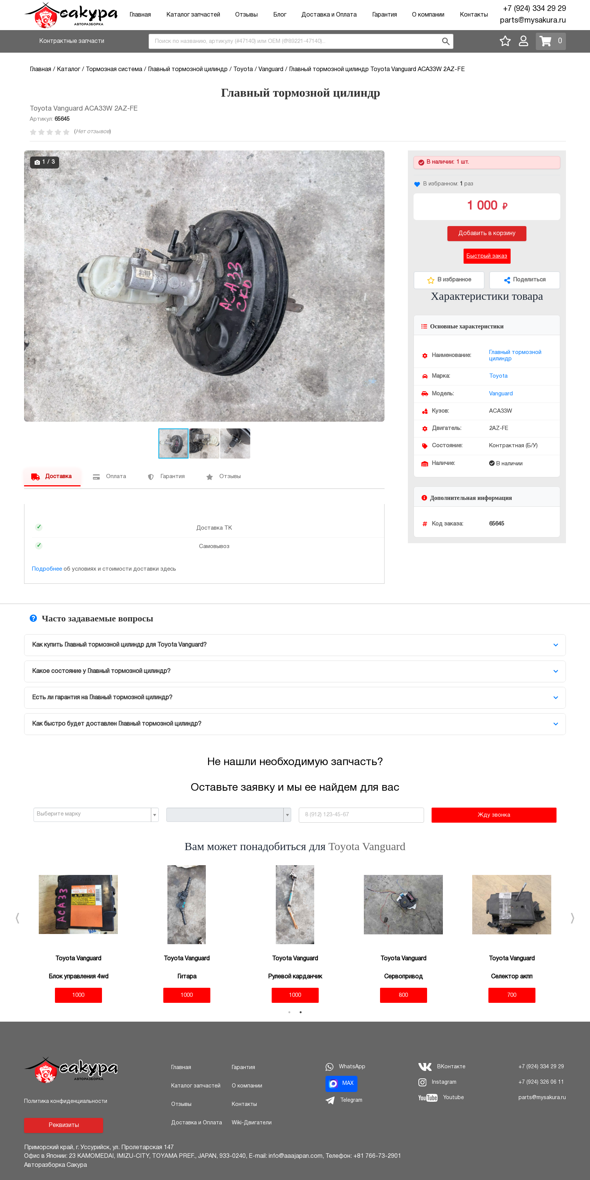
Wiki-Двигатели (252, 1123)
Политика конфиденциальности (65, 1101)
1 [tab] (289, 1012)
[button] (378, 157)
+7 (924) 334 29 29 (534, 9)
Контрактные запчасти (71, 41)
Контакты (474, 15)
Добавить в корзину (486, 233)
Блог (279, 15)
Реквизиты (64, 1125)
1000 (78, 995)
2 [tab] (300, 1012)
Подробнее (47, 569)
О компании (428, 15)
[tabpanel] (78, 934)
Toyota (498, 376)
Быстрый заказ (487, 256)
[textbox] (93, 814)
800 (403, 995)
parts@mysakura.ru (533, 20)
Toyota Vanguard (367, 846)
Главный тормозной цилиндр (515, 355)
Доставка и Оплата (329, 15)
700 (511, 995)
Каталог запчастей (193, 15)
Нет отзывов (92, 131)
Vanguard (501, 393)
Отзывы (246, 15)
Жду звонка (494, 815)
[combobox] (301, 41)
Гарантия (384, 15)
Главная (140, 15)
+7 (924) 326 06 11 (541, 1082)
